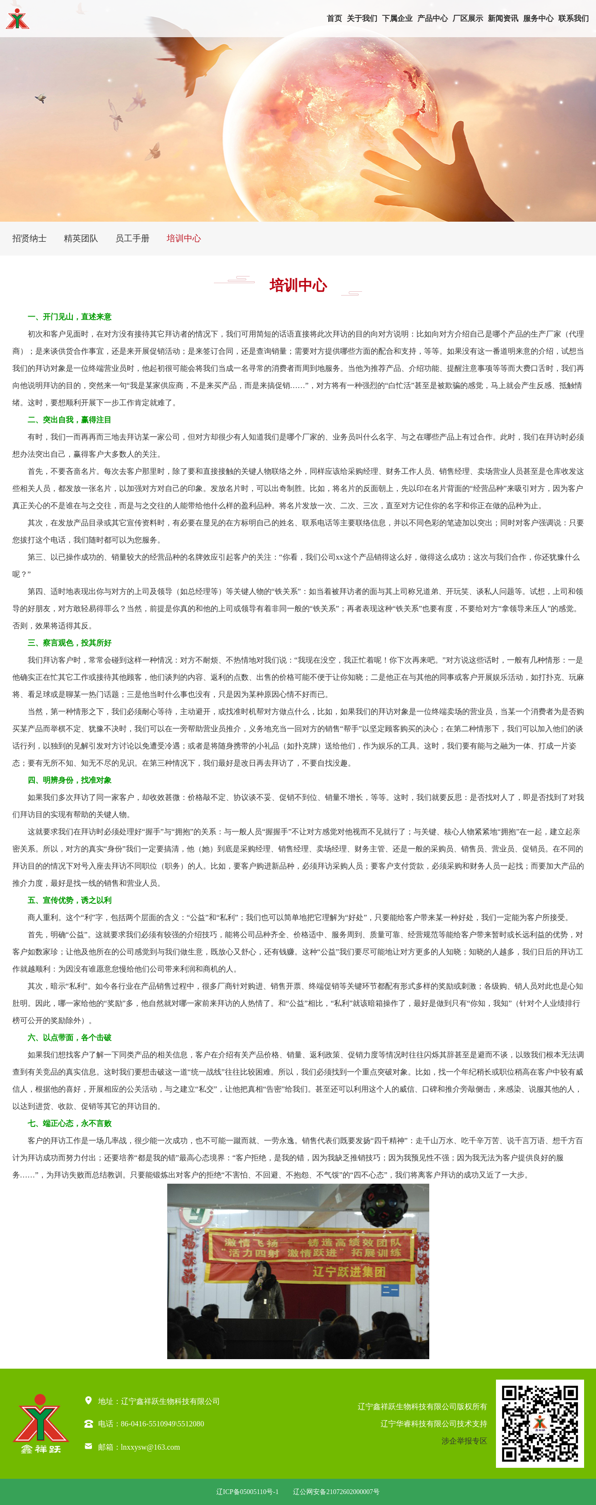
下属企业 (397, 18)
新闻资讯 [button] (503, 18)
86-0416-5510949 (148, 1423)
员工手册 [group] (132, 238)
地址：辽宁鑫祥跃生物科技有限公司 (152, 1400)
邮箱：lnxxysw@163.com (132, 1446)
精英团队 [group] (81, 238)
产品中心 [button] (432, 18)
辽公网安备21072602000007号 (336, 1491)
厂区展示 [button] (468, 18)
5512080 (191, 1423)
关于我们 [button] (362, 18)
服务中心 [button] (538, 18)
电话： (109, 1423)
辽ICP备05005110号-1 (247, 1491)
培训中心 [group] (184, 238)
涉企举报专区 (464, 1441)
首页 (334, 18)
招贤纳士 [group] (29, 238)
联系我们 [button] (573, 18)
